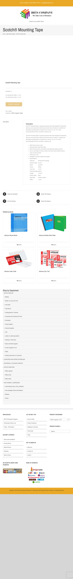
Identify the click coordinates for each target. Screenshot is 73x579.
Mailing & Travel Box (10, 340)
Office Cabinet (8, 371)
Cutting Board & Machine (11, 312)
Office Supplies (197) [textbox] (59, 419)
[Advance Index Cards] (19, 258)
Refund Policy (7, 447)
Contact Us (30, 451)
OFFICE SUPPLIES (8, 293)
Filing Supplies (9, 324)
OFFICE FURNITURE (9, 367)
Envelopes (8, 320)
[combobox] (60, 419)
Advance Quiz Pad (44, 271)
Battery (7, 297)
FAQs (28, 435)
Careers (29, 455)
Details (20, 244)
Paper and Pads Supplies (11, 344)
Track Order (30, 431)
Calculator (7, 304)
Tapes (21, 113)
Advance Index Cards (10, 271)
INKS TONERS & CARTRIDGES (12, 382)
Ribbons (7, 394)
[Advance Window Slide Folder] (54, 222)
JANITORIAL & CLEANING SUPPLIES (13, 363)
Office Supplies (15, 113)
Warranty (6, 451)
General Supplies (9, 328)
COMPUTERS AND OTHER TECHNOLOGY (14, 359)
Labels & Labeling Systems (12, 336)
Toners (6, 398)
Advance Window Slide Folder (47, 235)
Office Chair (8, 375)
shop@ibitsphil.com (47, 3)
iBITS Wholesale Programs (11, 419)
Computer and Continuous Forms (13, 316)
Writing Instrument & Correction (13, 355)
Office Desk (8, 379)
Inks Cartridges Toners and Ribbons (14, 390)
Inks (6, 332)
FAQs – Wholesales (9, 427)
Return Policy (7, 455)
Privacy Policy (7, 443)
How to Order (30, 419)
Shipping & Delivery (32, 427)
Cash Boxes (8, 308)
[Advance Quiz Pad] (54, 258)
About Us (29, 447)
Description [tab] (6, 122)
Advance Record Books (10, 235)
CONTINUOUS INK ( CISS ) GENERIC (14, 386)
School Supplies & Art (11, 347)
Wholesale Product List (10, 423)
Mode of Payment (31, 423)
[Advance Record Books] (19, 222)
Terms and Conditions (9, 439)
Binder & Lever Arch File (11, 301)
